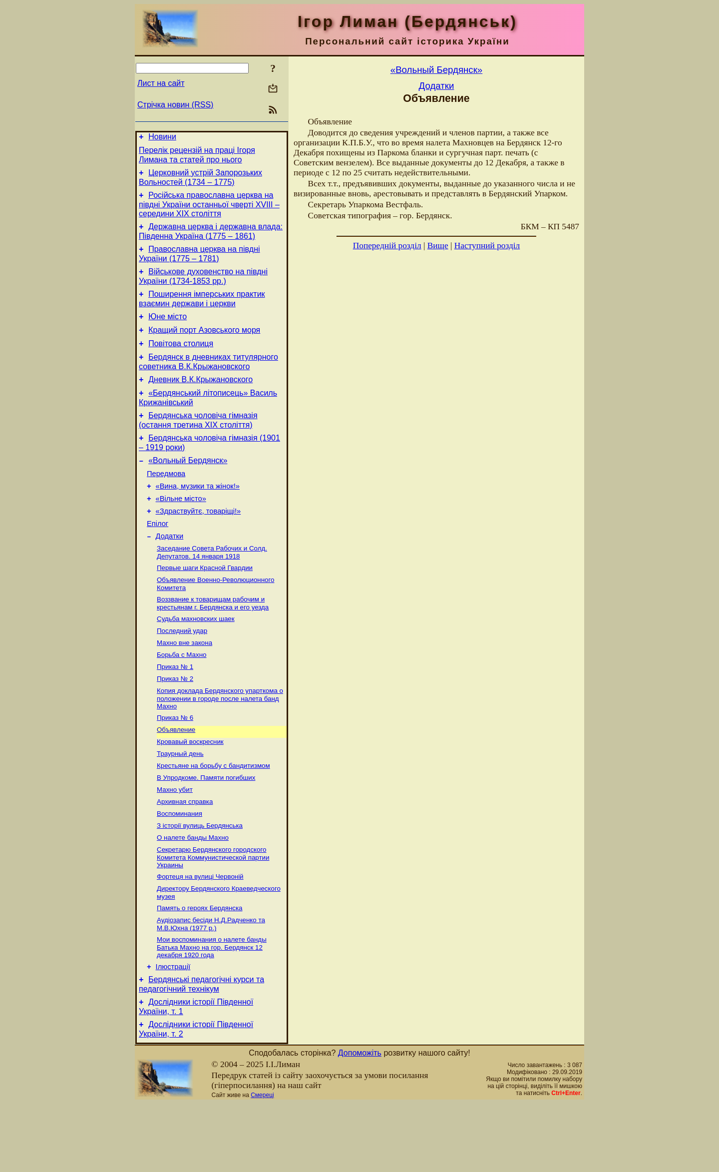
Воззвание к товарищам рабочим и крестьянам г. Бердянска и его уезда (213, 641)
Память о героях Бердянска (199, 968)
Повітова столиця (180, 360)
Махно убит (175, 842)
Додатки (170, 571)
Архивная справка (185, 855)
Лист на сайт (161, 83)
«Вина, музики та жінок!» (198, 515)
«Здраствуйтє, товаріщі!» (198, 543)
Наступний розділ (487, 245)
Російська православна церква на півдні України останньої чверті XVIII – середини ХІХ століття (209, 210)
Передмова (166, 501)
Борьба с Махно (181, 697)
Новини (162, 138)
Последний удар (182, 671)
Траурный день (180, 803)
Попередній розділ (387, 245)
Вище (437, 245)
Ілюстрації (173, 1031)
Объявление (176, 777)
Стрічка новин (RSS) (175, 104)
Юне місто (167, 330)
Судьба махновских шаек (196, 658)
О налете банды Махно (193, 894)
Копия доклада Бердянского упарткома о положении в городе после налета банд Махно (220, 743)
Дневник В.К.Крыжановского (200, 399)
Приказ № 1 (175, 710)
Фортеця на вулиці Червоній (200, 935)
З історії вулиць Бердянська (200, 881)
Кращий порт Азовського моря (204, 345)
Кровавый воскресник (190, 790)
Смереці (262, 1163)
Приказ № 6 (175, 764)
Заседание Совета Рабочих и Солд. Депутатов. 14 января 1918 (212, 587)
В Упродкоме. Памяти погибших (206, 829)
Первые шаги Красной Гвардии (205, 604)
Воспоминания (179, 868)
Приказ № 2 (175, 723)
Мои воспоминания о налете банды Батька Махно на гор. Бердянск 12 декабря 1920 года (212, 1009)
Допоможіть (359, 1121)
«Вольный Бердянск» (187, 486)
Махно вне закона (184, 684)
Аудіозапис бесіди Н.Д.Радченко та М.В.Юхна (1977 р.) (211, 985)
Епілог (157, 557)
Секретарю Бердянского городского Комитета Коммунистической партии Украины (213, 914)
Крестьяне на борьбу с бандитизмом (213, 816)
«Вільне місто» (181, 529)
